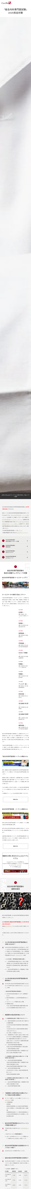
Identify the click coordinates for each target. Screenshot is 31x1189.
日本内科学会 (8, 926)
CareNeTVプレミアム (21, 532)
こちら (19, 530)
